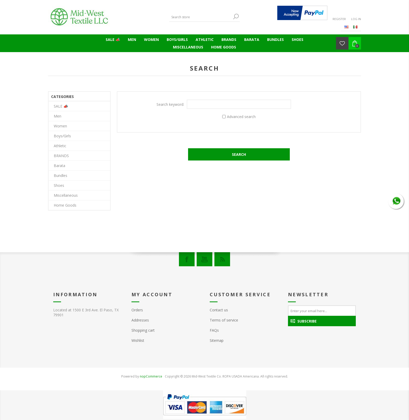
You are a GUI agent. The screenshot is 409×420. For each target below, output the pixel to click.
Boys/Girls (177, 39)
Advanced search (241, 116)
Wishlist (137, 340)
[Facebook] (187, 259)
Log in (356, 19)
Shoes (297, 39)
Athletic (205, 39)
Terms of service (224, 320)
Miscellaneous (188, 47)
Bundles (275, 39)
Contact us (219, 309)
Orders (137, 309)
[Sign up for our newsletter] (322, 310)
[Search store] (200, 17)
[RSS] (222, 259)
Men (132, 39)
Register (339, 19)
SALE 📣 (113, 39)
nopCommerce (151, 376)
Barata (251, 39)
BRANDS (228, 39)
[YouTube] (204, 259)
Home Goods (223, 47)
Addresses (140, 320)
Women (151, 39)
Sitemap (217, 340)
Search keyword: (170, 104)
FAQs (214, 330)
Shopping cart (143, 330)
